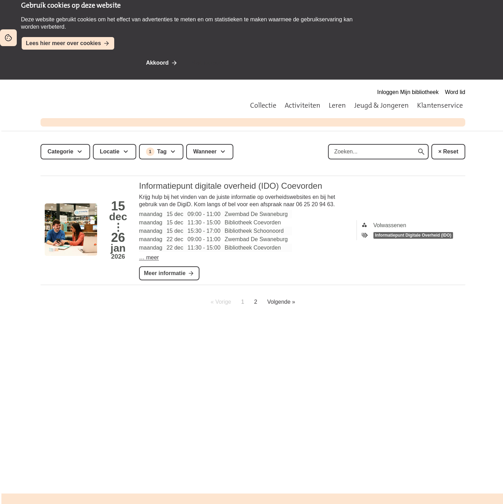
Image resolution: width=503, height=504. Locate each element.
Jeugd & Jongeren (381, 105)
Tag (156, 151)
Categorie (60, 151)
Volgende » (281, 302)
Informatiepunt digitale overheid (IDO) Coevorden (230, 185)
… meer (149, 257)
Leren (337, 105)
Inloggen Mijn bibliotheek (408, 92)
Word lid (455, 92)
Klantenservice (440, 105)
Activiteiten (302, 105)
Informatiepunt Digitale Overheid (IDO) (413, 235)
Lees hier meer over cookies (63, 43)
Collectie (263, 105)
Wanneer (205, 151)
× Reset (448, 151)
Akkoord (157, 63)
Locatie (109, 151)
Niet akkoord (208, 63)
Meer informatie (164, 273)
